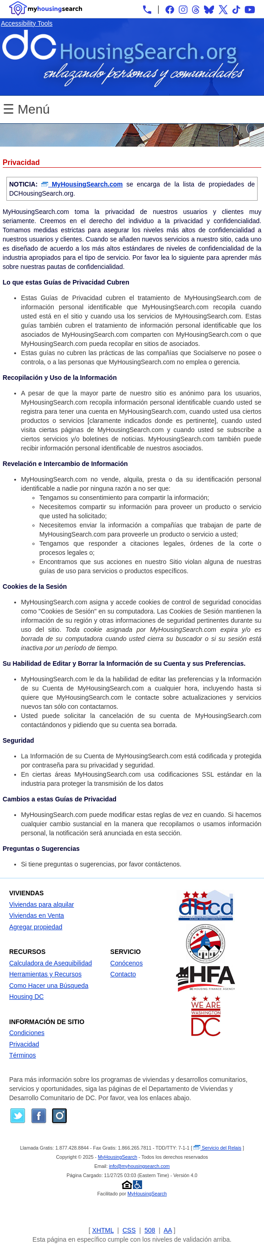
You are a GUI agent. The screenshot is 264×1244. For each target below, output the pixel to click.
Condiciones (26, 1032)
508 (149, 1230)
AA (168, 1230)
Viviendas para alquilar (41, 904)
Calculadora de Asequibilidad (50, 963)
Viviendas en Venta (36, 915)
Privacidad (24, 1044)
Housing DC (26, 996)
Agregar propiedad (35, 927)
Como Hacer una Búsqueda (48, 985)
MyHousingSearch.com (82, 184)
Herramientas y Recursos (45, 974)
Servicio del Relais (217, 1148)
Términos (22, 1055)
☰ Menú (26, 109)
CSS (129, 1230)
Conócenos (126, 963)
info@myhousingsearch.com (139, 1166)
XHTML (103, 1230)
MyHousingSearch (117, 1157)
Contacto (123, 974)
